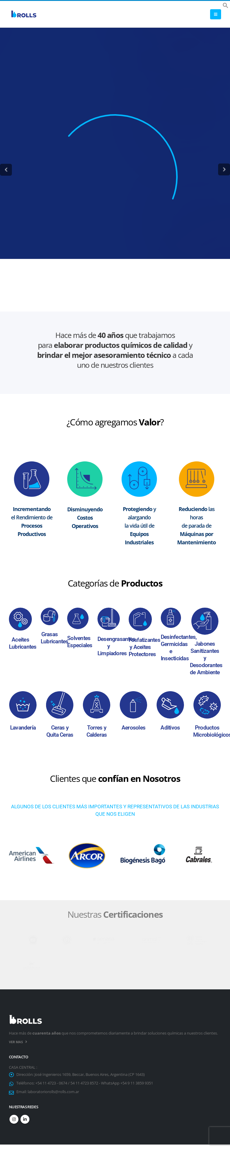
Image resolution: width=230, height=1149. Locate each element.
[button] (226, 5)
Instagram (14, 1119)
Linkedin (25, 1119)
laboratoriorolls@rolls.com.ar (53, 1092)
